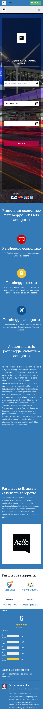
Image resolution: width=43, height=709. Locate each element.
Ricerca (21, 143)
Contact (7, 3)
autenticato (15, 674)
